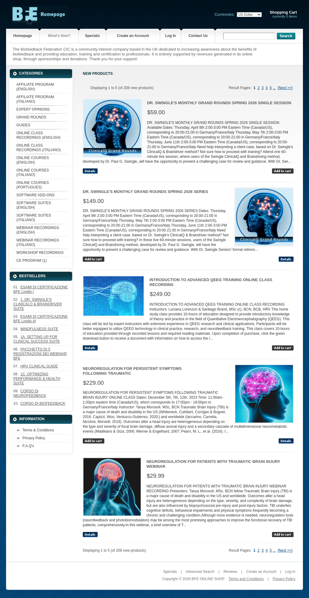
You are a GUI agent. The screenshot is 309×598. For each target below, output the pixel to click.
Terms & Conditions (38, 430)
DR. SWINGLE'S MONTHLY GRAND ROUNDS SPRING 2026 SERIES (145, 191)
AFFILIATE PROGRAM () (35, 86)
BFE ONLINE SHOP (208, 579)
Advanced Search (200, 572)
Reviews (230, 572)
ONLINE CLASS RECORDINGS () (38, 135)
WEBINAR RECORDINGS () (37, 230)
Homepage (22, 36)
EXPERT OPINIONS (33, 109)
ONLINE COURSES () (32, 160)
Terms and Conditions (246, 579)
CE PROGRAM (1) (31, 260)
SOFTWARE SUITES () (33, 205)
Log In (170, 36)
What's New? (59, 36)
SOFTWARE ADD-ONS (35, 195)
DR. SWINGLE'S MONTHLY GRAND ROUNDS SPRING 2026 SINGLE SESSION (219, 103)
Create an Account (133, 36)
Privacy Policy (33, 438)
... (274, 88)
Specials (92, 36)
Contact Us (198, 36)
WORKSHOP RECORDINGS (40, 253)
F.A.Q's (28, 446)
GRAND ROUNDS (31, 117)
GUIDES (23, 125)
